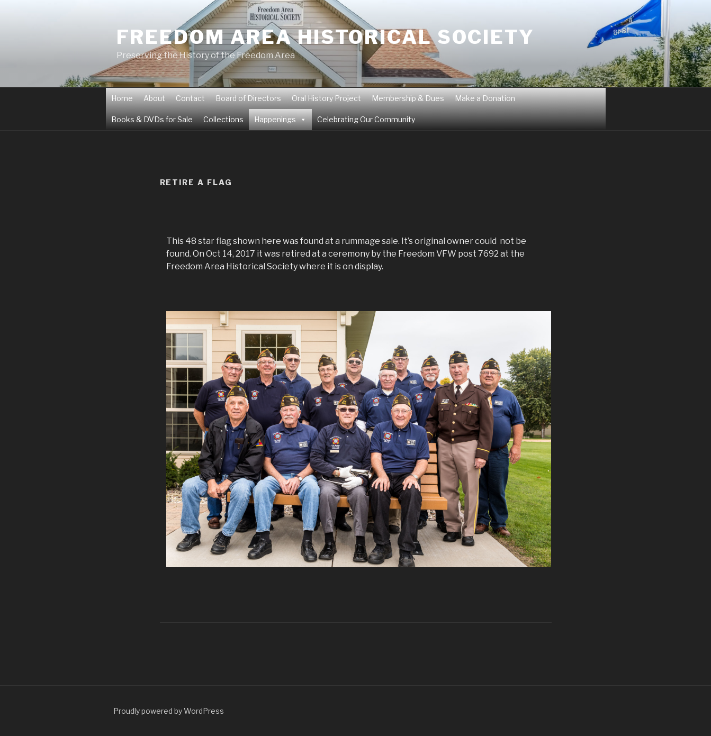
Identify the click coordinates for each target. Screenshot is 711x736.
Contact (190, 98)
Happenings (275, 119)
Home (122, 98)
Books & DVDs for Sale (152, 119)
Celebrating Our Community (366, 119)
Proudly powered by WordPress (168, 710)
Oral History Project (326, 98)
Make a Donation (485, 98)
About (154, 98)
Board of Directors (248, 98)
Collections (223, 119)
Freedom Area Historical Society (325, 37)
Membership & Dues (408, 98)
